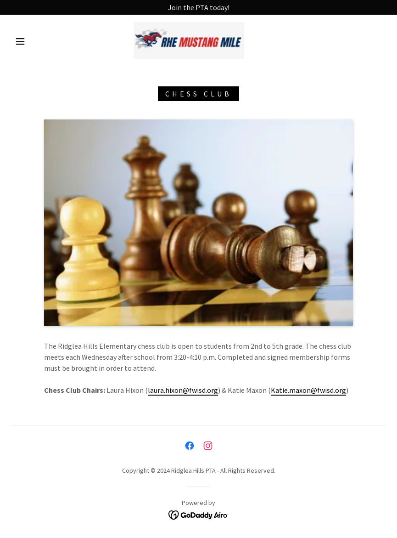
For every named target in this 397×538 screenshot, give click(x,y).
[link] (188, 40)
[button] (20, 41)
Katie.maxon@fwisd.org (308, 390)
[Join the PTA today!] (198, 7)
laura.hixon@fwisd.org (183, 390)
